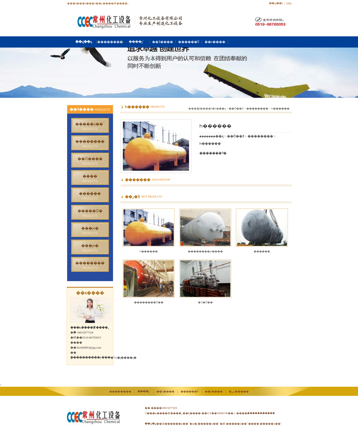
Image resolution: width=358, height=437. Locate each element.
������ (262, 251)
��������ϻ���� (205, 251)
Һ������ (280, 108)
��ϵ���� (215, 42)
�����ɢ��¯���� (242, 423)
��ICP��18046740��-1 (219, 413)
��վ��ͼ (276, 3)
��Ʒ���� (162, 42)
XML (289, 3)
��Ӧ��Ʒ (236, 108)
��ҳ (222, 108)
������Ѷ (188, 42)
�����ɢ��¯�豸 (211, 423)
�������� (110, 42)
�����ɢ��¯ (271, 423)
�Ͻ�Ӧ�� (205, 302)
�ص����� (239, 391)
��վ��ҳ (83, 42)
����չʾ (136, 42)
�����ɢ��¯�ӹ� (182, 423)
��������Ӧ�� (148, 302)
